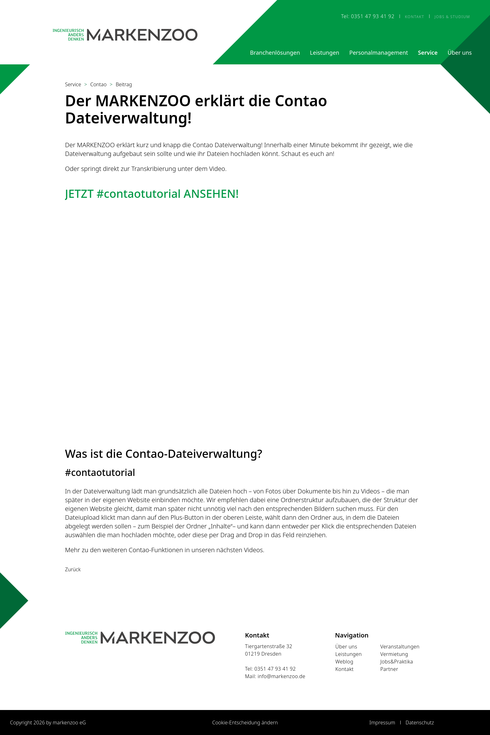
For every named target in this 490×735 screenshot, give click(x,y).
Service (73, 84)
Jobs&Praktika (396, 661)
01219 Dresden (263, 653)
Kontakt (344, 669)
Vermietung (394, 654)
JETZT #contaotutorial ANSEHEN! (152, 193)
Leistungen (348, 654)
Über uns (346, 646)
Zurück (73, 569)
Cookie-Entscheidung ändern (245, 722)
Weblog (344, 661)
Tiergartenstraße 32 (268, 646)
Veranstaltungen (400, 646)
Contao (98, 84)
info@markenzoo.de (281, 676)
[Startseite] (125, 34)
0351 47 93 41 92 (275, 668)
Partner (389, 669)
